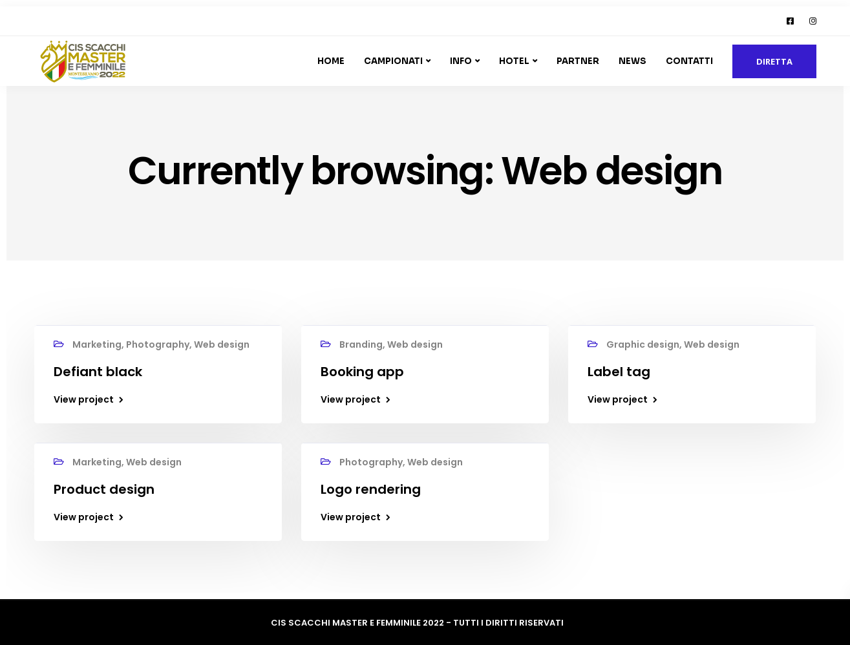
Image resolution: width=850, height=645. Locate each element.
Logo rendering (371, 489)
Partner (578, 61)
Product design (104, 489)
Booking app (362, 372)
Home (331, 61)
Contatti (689, 61)
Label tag (619, 372)
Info (461, 61)
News (632, 61)
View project (84, 399)
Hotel (514, 61)
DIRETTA (774, 61)
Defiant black (98, 372)
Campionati (393, 61)
